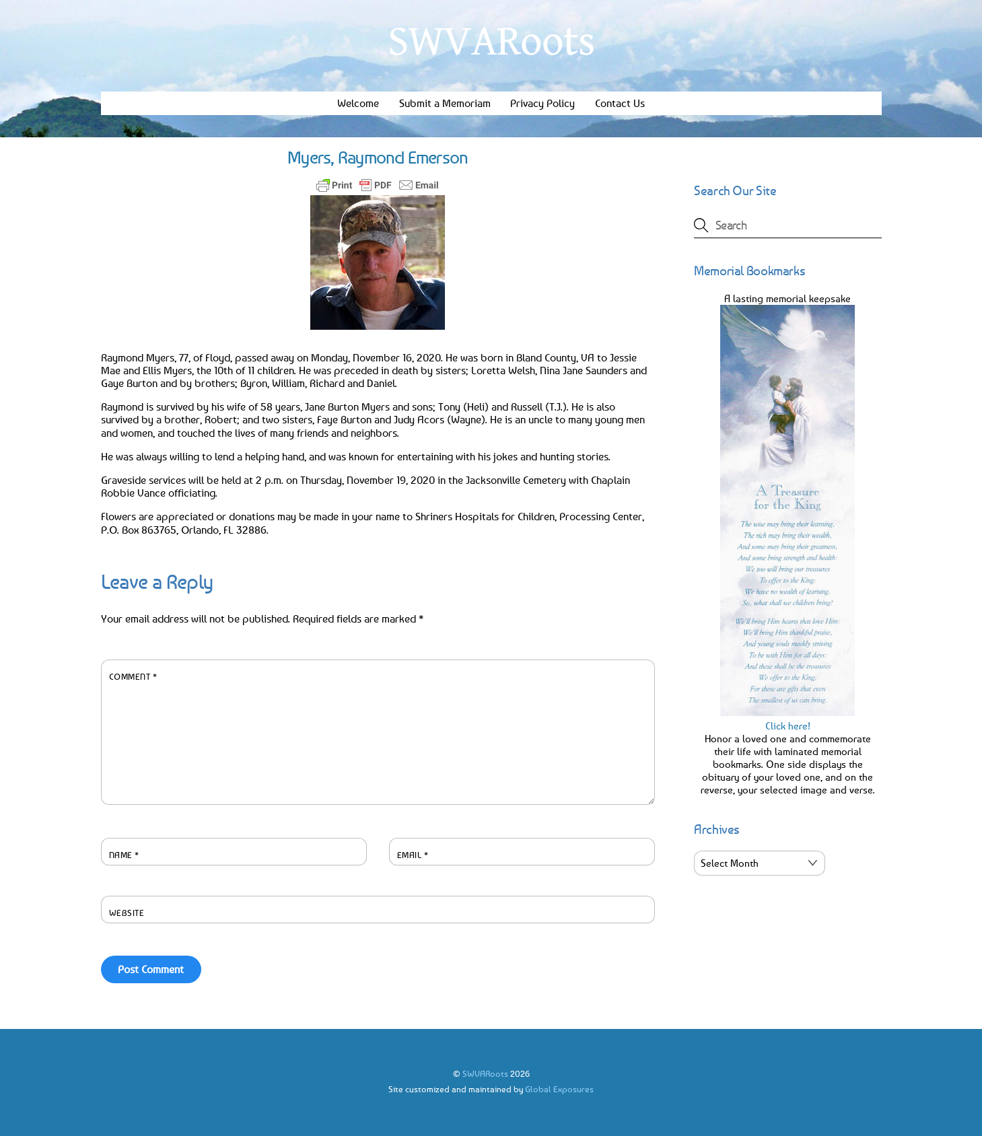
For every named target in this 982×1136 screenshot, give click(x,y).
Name (124, 854)
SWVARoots (485, 1073)
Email (413, 854)
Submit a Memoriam (445, 103)
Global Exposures (559, 1089)
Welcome (358, 103)
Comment (133, 676)
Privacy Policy (542, 103)
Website (127, 912)
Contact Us (620, 103)
